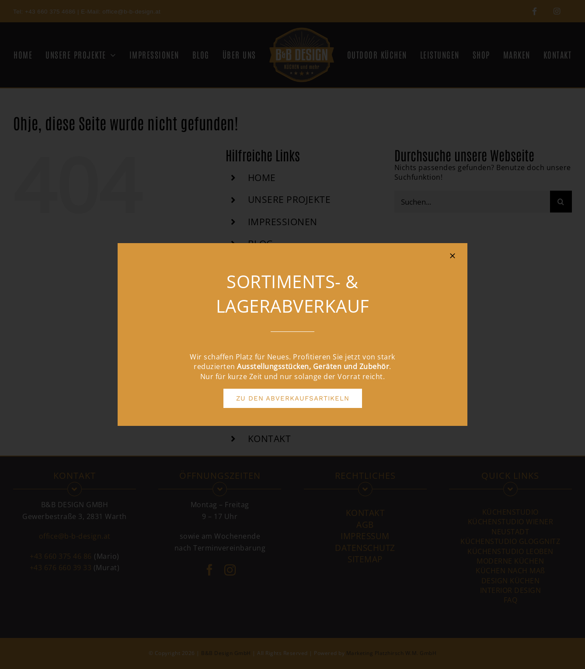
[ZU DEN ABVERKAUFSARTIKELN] (292, 398)
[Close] (452, 256)
